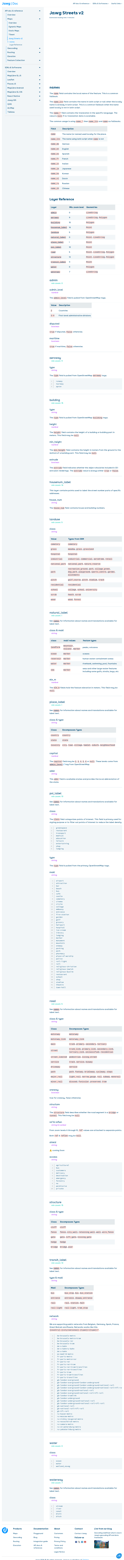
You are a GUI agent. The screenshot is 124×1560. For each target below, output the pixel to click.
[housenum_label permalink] (72, 482)
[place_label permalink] (66, 699)
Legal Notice (59, 1549)
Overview (11, 15)
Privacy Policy (60, 1538)
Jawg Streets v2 (15, 38)
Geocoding (17, 1534)
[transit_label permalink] (67, 1257)
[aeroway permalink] (62, 358)
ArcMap (10, 108)
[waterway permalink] (64, 1476)
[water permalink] (58, 1440)
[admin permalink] (59, 280)
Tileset (12, 34)
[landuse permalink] (61, 519)
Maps (15, 1530)
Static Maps (14, 31)
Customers (58, 1530)
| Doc (10, 3)
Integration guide (41, 1538)
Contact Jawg (81, 1530)
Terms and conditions (58, 1543)
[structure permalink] (62, 1199)
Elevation (11, 56)
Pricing (56, 1534)
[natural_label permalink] (69, 609)
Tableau (11, 112)
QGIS (9, 104)
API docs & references (38, 1543)
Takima (86, 1557)
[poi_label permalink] (62, 790)
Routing (16, 1538)
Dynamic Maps (15, 27)
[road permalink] (57, 998)
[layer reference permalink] (75, 199)
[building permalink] (61, 400)
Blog (35, 1534)
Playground (38, 1530)
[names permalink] (61, 87)
